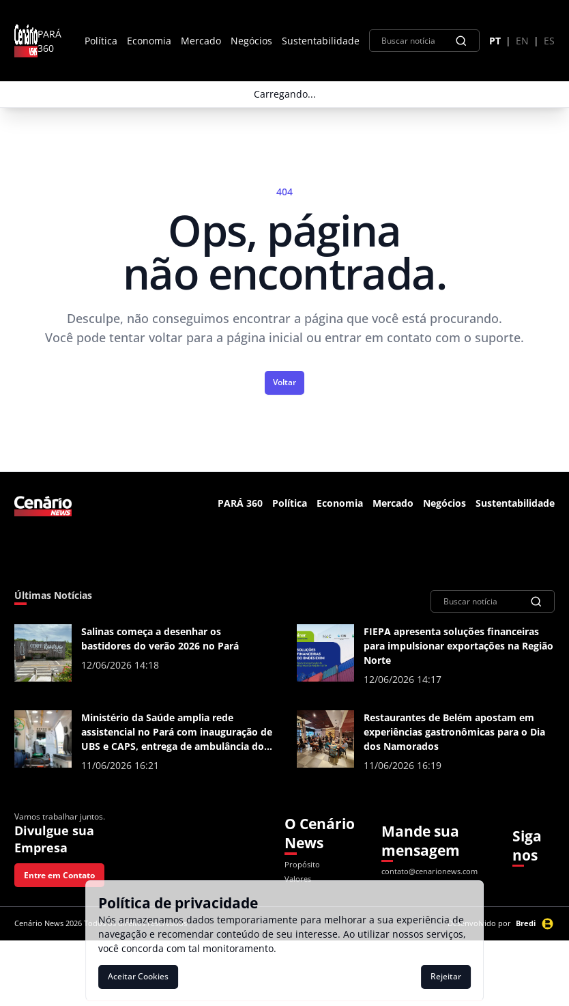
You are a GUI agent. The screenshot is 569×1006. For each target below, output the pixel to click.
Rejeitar (446, 976)
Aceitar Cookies (138, 976)
